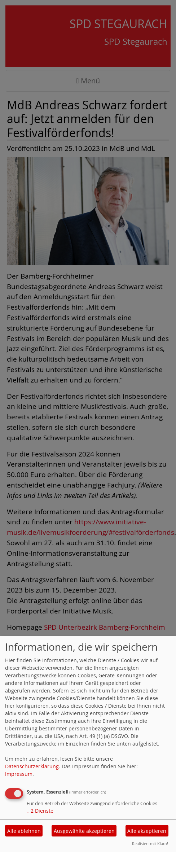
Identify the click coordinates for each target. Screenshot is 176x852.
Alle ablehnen (24, 830)
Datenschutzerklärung (32, 766)
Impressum (18, 773)
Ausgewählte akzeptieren (84, 830)
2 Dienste (40, 810)
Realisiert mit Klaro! (150, 843)
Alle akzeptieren (146, 830)
